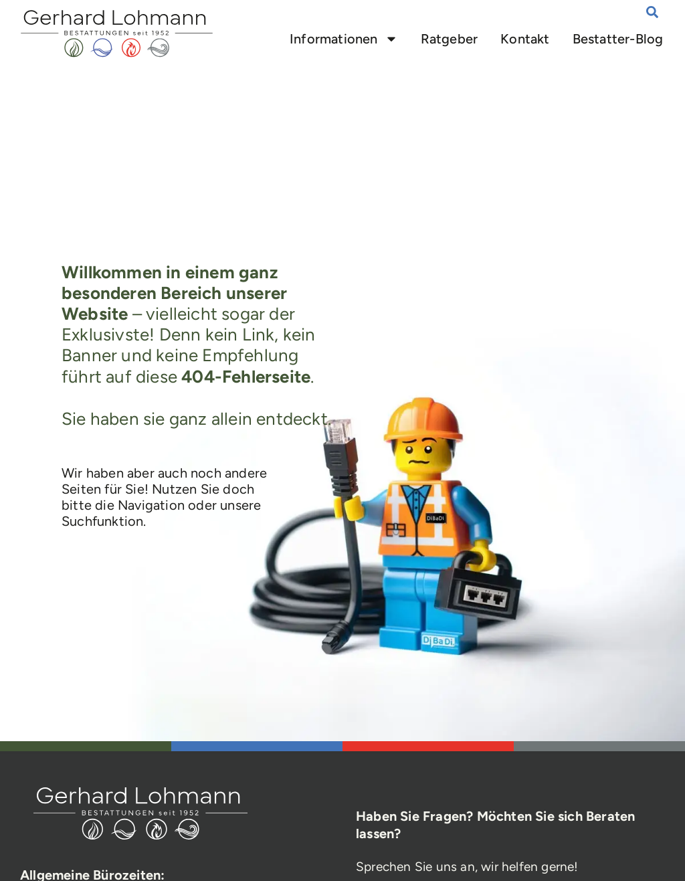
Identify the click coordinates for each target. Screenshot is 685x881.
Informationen (344, 38)
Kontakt (525, 39)
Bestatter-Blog (618, 39)
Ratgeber (449, 39)
